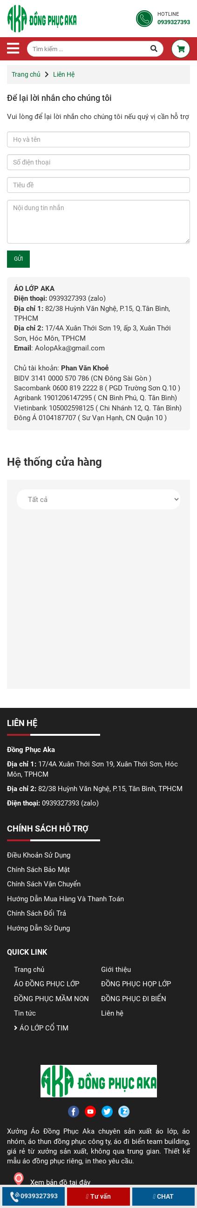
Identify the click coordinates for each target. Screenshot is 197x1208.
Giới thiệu (116, 969)
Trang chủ (26, 74)
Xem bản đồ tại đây (48, 1182)
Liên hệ (112, 1013)
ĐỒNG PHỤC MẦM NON (51, 999)
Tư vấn (97, 1196)
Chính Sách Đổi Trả (36, 913)
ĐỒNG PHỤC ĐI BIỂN (133, 999)
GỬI (18, 259)
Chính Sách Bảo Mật (38, 869)
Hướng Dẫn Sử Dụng (38, 928)
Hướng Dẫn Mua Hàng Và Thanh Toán (65, 899)
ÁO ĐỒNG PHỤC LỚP (46, 984)
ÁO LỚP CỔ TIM (41, 1028)
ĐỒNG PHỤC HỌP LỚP (136, 984)
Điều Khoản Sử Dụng (38, 855)
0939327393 (34, 1196)
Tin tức (25, 1013)
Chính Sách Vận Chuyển (44, 884)
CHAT (162, 1196)
